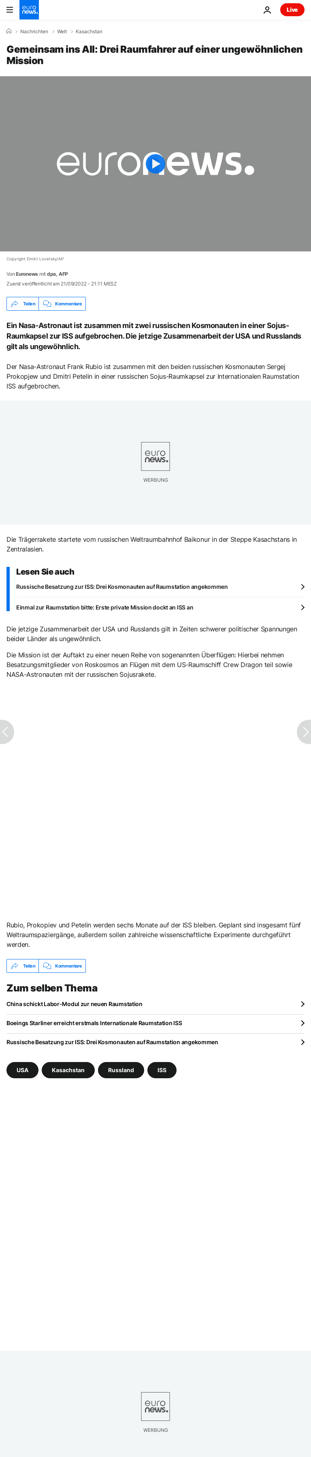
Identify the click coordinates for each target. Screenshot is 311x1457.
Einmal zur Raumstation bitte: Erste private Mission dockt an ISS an (104, 607)
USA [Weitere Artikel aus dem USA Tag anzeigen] (22, 1069)
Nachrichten (34, 31)
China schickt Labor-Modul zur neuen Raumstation (74, 1003)
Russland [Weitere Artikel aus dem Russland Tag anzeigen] (121, 1069)
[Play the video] (155, 163)
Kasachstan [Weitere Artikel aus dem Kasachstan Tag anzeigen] (68, 1069)
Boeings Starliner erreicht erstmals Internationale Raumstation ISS (94, 1022)
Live (292, 9)
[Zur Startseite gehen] (29, 9)
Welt (62, 31)
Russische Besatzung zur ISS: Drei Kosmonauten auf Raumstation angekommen (122, 586)
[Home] (8, 31)
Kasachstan (89, 31)
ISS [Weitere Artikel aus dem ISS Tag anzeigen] (162, 1069)
